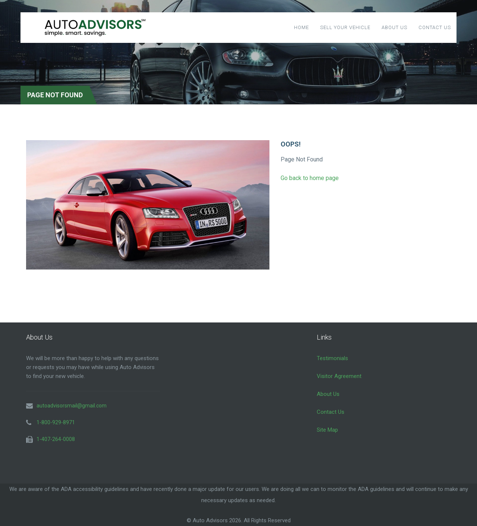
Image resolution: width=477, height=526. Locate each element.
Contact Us (434, 27)
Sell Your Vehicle (345, 27)
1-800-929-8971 (56, 422)
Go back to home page (310, 178)
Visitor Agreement (339, 376)
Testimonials (332, 358)
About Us (394, 27)
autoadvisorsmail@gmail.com (72, 406)
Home (301, 27)
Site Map (327, 429)
